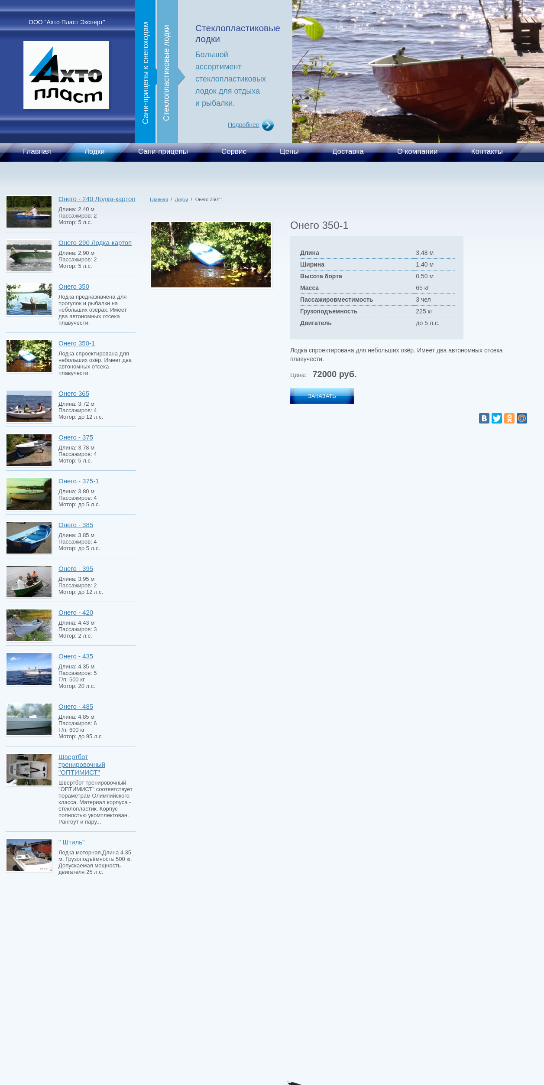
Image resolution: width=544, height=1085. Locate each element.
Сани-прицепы (163, 151)
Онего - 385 (75, 524)
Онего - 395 (75, 568)
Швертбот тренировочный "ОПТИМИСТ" (81, 764)
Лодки (94, 151)
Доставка (348, 151)
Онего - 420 (75, 612)
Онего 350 (73, 286)
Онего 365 (73, 393)
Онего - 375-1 (78, 481)
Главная (37, 151)
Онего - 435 (75, 656)
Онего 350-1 (76, 343)
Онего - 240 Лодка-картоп (97, 198)
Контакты (487, 151)
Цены (289, 151)
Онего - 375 (75, 437)
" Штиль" (71, 842)
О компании (417, 151)
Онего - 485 (75, 706)
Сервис (233, 151)
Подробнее (243, 124)
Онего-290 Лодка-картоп (95, 242)
